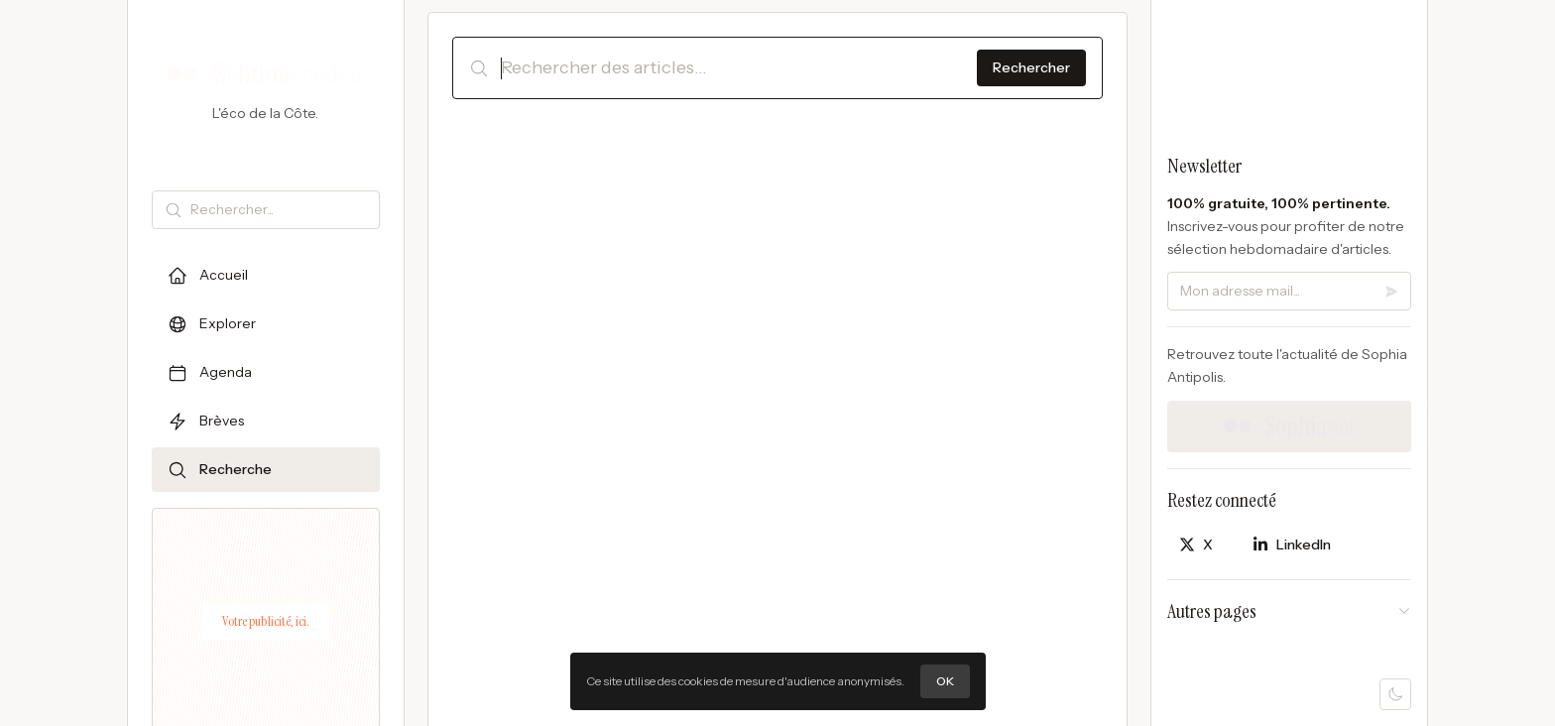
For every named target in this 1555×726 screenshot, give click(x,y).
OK (945, 680)
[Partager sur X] (1196, 545)
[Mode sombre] (1395, 694)
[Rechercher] (280, 209)
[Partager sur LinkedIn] (1292, 545)
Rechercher (1031, 67)
